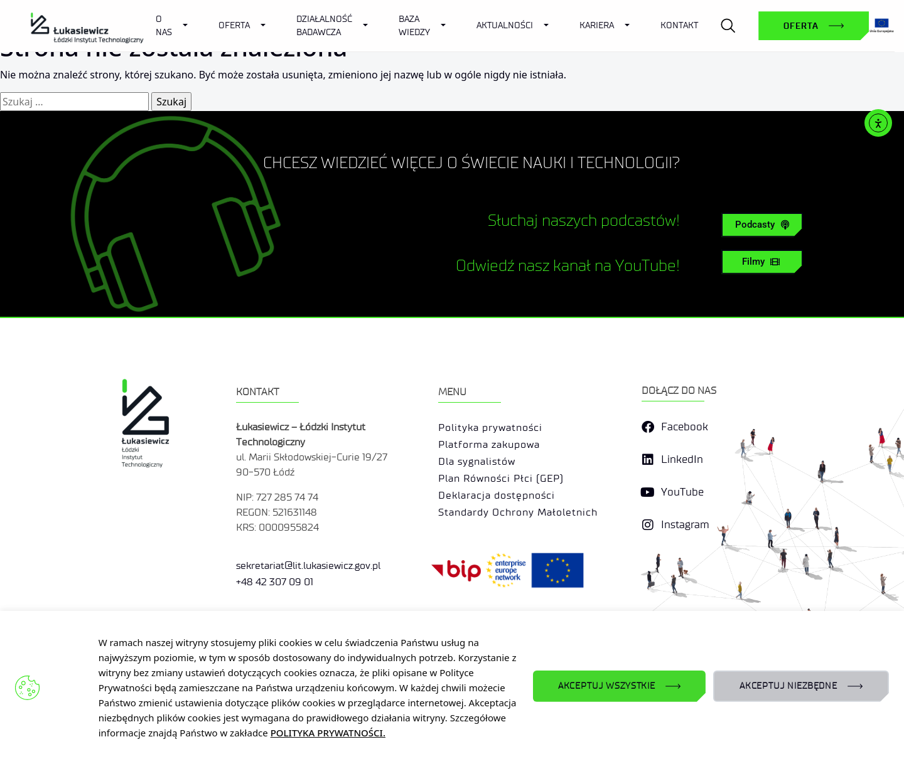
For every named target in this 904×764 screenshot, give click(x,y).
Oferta (234, 25)
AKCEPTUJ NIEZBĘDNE (788, 686)
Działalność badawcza (324, 26)
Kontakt (679, 25)
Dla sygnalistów (476, 483)
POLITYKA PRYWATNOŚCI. (328, 732)
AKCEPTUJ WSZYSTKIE (606, 686)
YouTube (682, 513)
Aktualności (504, 25)
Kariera (596, 25)
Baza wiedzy (414, 26)
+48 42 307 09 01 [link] (274, 602)
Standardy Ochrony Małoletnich (518, 533)
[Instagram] (648, 546)
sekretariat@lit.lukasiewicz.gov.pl (308, 586)
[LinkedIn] (648, 481)
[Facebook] (648, 448)
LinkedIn (682, 480)
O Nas (164, 26)
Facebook (684, 448)
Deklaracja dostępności (496, 517)
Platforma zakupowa (489, 466)
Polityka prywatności (490, 449)
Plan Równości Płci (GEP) (501, 500)
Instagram (685, 546)
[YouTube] (648, 513)
